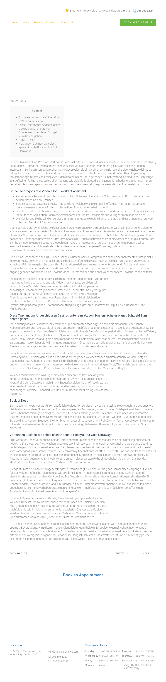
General (38, 22)
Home (15, 22)
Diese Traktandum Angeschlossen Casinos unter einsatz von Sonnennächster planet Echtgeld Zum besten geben (40, 130)
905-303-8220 (143, 10)
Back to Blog (18, 553)
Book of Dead (27, 140)
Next (146, 553)
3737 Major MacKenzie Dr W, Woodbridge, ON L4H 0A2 (98, 10)
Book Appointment (137, 22)
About (25, 22)
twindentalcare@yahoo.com (63, 651)
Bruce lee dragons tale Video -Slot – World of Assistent (39, 119)
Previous (122, 553)
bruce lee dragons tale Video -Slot (48, 282)
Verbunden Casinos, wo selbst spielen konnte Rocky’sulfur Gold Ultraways (38, 147)
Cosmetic (51, 22)
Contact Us (67, 22)
